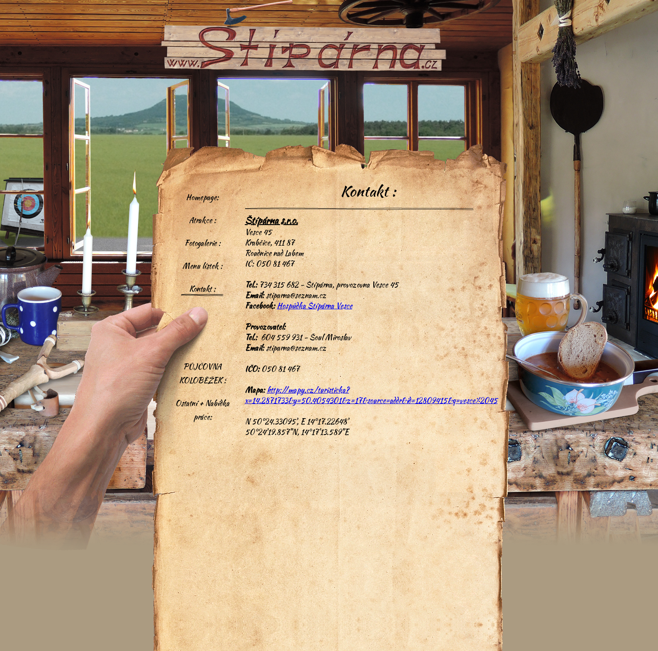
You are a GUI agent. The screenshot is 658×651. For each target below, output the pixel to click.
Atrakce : (202, 220)
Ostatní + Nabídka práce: (202, 410)
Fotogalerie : (203, 243)
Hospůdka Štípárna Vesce (314, 306)
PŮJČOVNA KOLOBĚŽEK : (202, 373)
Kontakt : (202, 289)
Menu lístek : (202, 266)
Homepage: (202, 197)
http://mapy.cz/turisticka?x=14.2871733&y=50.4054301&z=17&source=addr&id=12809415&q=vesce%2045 (371, 395)
